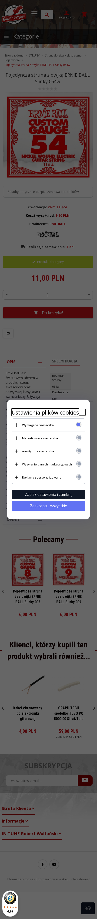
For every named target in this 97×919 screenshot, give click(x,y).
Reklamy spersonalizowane (41, 477)
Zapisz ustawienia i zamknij (48, 494)
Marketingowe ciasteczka (40, 438)
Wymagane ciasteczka (38, 425)
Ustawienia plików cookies (45, 412)
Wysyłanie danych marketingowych (47, 464)
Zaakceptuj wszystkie (48, 505)
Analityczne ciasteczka (38, 451)
